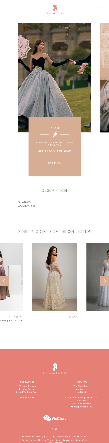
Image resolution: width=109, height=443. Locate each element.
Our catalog (27, 381)
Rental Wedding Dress (27, 392)
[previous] (4, 281)
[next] (104, 72)
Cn (56, 429)
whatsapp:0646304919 (82, 406)
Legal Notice (81, 392)
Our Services (27, 397)
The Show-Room (81, 386)
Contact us (81, 389)
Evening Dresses (27, 389)
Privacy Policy (68, 440)
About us (82, 381)
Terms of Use (81, 440)
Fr (53, 429)
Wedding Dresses (27, 386)
